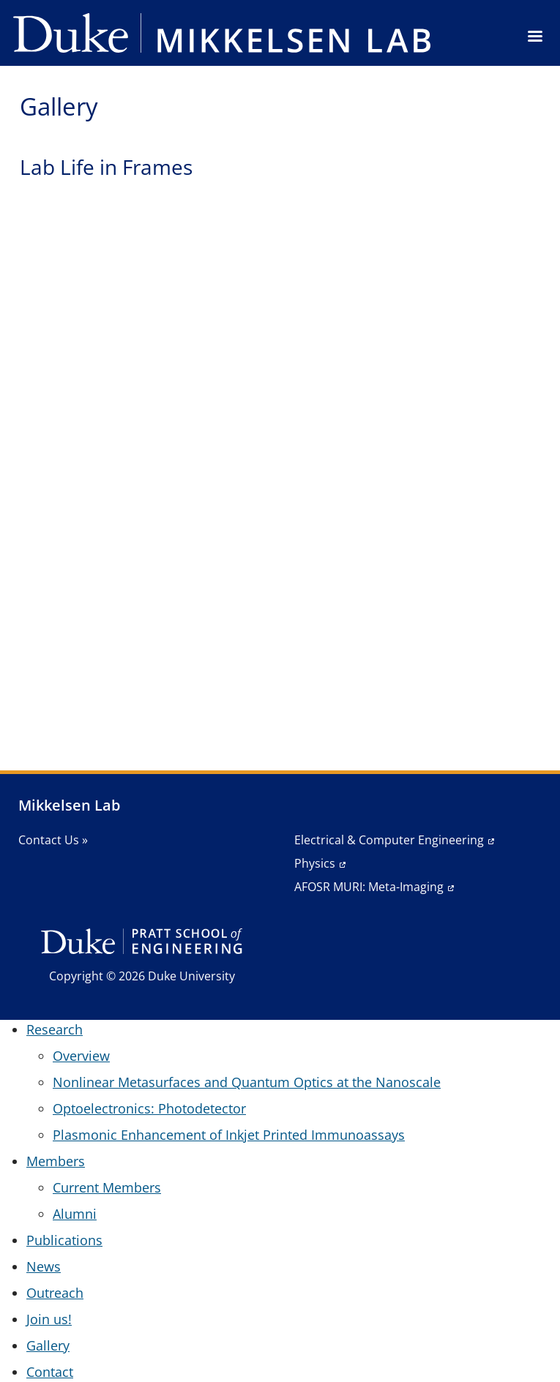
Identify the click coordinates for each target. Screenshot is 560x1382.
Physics (314, 863)
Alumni (75, 1214)
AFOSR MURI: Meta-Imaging (369, 887)
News (43, 1266)
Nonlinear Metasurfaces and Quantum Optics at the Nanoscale (247, 1082)
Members (55, 1161)
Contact (49, 1372)
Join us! (49, 1319)
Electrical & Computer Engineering (389, 840)
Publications (64, 1240)
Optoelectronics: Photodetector (149, 1108)
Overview (81, 1055)
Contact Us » (53, 840)
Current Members (107, 1187)
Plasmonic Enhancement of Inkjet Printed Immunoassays (229, 1134)
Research (54, 1029)
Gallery (48, 1345)
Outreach (54, 1293)
